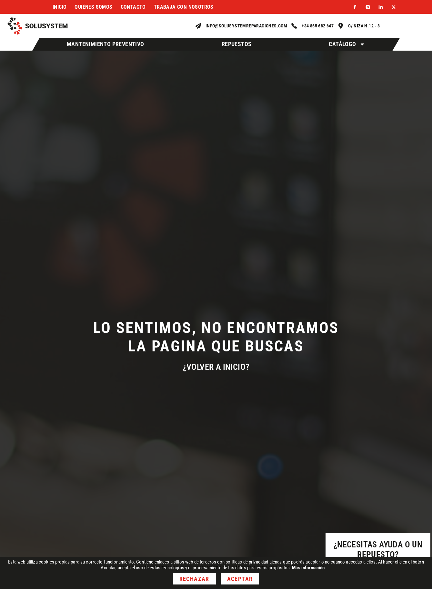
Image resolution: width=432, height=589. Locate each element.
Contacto (133, 7)
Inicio (59, 7)
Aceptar (240, 578)
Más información (308, 568)
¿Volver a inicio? (216, 367)
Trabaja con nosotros (184, 7)
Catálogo (347, 44)
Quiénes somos (93, 7)
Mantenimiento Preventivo (105, 44)
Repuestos (237, 44)
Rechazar (194, 578)
